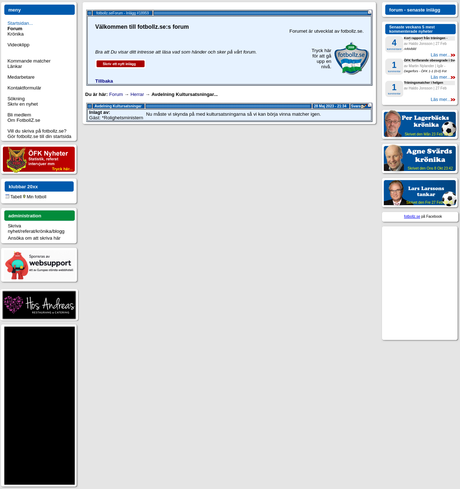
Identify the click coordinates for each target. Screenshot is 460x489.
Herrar (137, 94)
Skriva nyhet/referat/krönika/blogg (36, 228)
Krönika (16, 34)
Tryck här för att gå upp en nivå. (321, 58)
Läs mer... (443, 54)
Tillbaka (104, 81)
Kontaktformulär (24, 88)
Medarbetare (21, 77)
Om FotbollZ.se (24, 120)
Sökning (16, 98)
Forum (116, 94)
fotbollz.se (412, 216)
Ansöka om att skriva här (34, 238)
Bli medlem (19, 114)
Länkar (15, 66)
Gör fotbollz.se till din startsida (40, 136)
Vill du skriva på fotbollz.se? (37, 131)
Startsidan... (20, 23)
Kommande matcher (29, 61)
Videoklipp (18, 44)
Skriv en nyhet (23, 104)
